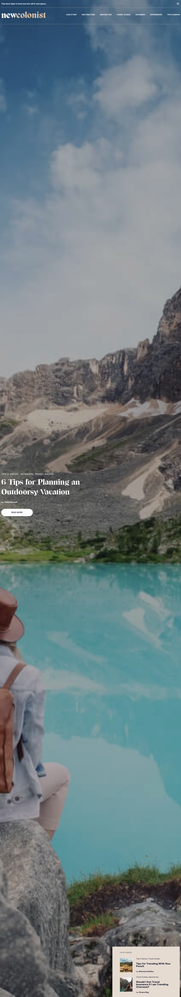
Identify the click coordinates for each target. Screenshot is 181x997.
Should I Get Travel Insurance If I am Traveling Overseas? (152, 984)
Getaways (140, 15)
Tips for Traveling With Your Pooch (153, 965)
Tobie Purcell (10, 502)
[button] (178, 4)
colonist (23, 15)
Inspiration (105, 15)
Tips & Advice (173, 15)
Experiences (156, 15)
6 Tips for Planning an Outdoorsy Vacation (40, 487)
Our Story (71, 15)
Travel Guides (123, 15)
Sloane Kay (144, 992)
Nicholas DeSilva (146, 971)
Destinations (88, 15)
